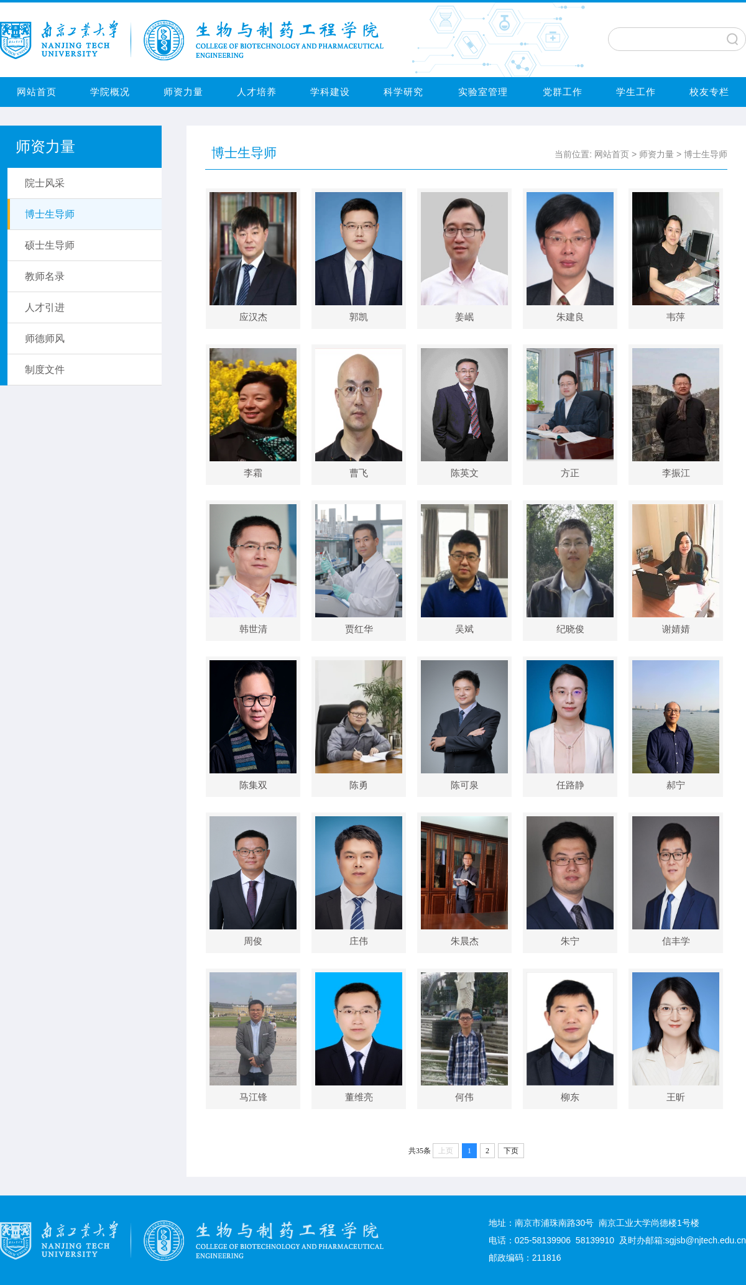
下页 (511, 1150)
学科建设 (330, 91)
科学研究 (403, 91)
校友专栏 (709, 91)
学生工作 (636, 91)
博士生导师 (705, 154)
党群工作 (563, 91)
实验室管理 (483, 91)
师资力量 (183, 91)
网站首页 (37, 91)
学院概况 (110, 91)
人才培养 (257, 91)
